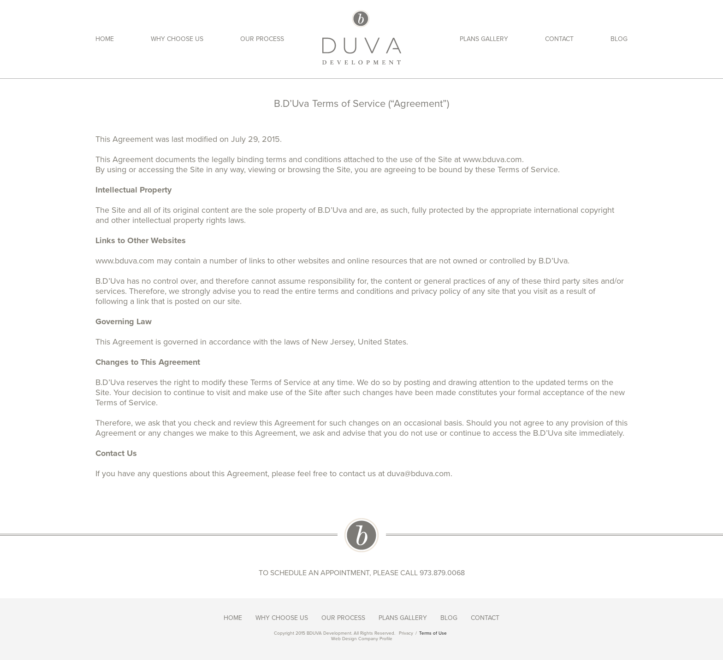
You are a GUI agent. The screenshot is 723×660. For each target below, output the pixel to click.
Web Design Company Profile (361, 639)
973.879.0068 (442, 573)
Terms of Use (433, 633)
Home (104, 39)
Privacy (406, 633)
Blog (619, 39)
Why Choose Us (177, 39)
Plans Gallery (484, 39)
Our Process (262, 39)
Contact (559, 39)
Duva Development (361, 37)
